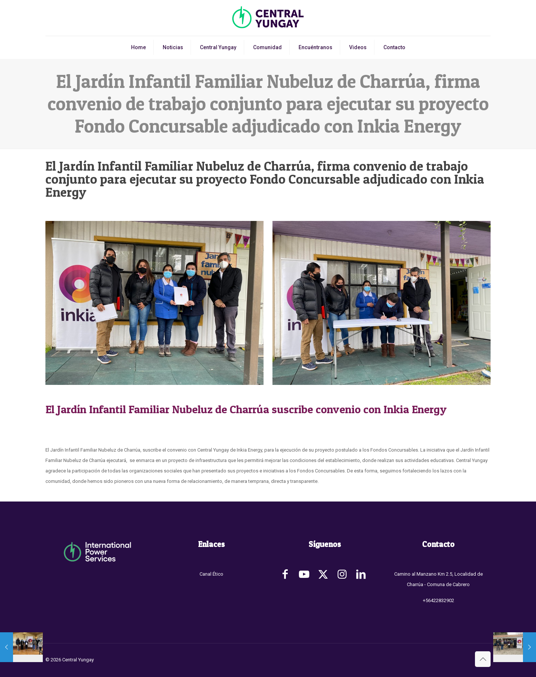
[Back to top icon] (483, 659)
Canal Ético (211, 574)
